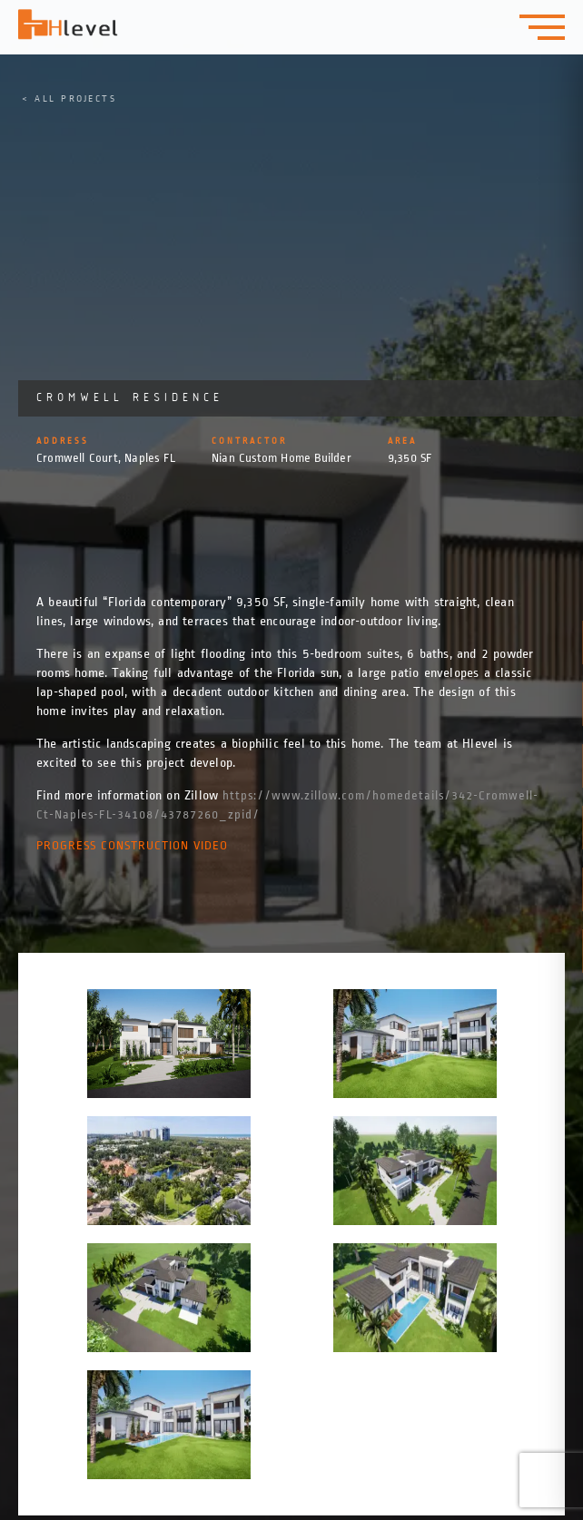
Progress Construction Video (132, 845)
